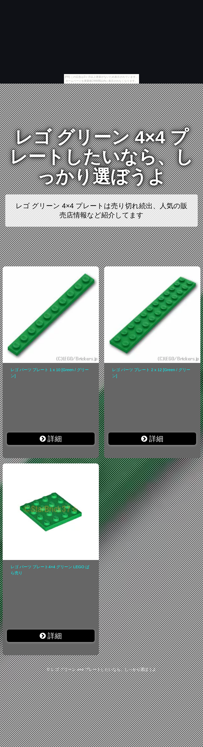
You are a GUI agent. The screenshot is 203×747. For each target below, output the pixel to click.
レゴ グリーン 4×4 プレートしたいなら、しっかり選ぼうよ (101, 156)
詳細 (51, 439)
